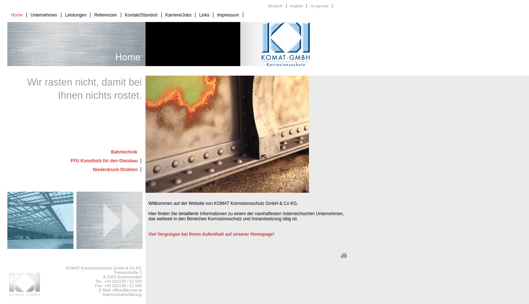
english (296, 6)
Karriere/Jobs (178, 15)
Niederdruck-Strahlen (115, 169)
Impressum (228, 15)
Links (204, 15)
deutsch (275, 6)
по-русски (319, 6)
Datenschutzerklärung (122, 294)
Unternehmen (43, 15)
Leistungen (76, 15)
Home (17, 15)
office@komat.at (127, 290)
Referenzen (105, 15)
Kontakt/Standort (141, 15)
